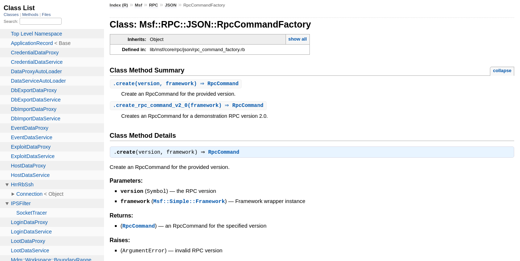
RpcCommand (225, 154)
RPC (153, 5)
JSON (170, 5)
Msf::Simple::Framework (189, 202)
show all (297, 39)
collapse (502, 70)
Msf (138, 5)
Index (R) (119, 5)
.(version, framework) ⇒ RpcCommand (177, 83)
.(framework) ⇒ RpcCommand (189, 106)
